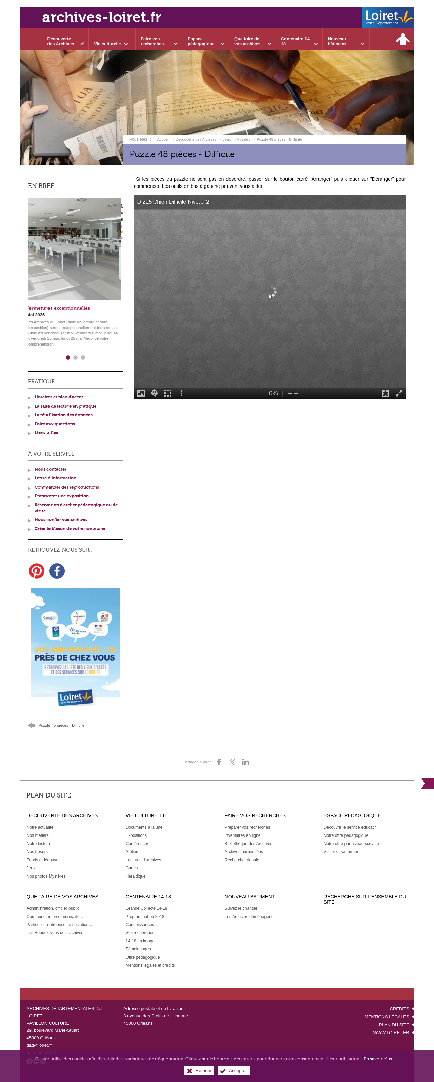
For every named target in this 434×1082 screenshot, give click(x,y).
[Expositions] (136, 835)
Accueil (163, 139)
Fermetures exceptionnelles (60, 308)
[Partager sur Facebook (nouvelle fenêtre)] (219, 762)
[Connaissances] (139, 924)
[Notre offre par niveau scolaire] (351, 843)
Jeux (227, 139)
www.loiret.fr (391, 1032)
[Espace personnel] (403, 39)
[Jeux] (30, 868)
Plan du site (394, 1024)
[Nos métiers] (37, 835)
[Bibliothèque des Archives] (248, 843)
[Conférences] (137, 843)
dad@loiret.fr (39, 1045)
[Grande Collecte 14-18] (146, 908)
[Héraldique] (135, 876)
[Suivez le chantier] (240, 908)
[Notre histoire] (38, 843)
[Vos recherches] (139, 932)
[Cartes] (131, 868)
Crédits (399, 1008)
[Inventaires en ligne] (242, 835)
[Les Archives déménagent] (248, 916)
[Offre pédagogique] (142, 957)
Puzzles (243, 139)
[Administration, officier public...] (54, 908)
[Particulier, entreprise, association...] (59, 924)
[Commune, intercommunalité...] (54, 916)
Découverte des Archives (196, 139)
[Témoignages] (138, 949)
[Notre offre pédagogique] (346, 835)
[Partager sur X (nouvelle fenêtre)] (232, 762)
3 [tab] (83, 357)
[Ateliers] (132, 851)
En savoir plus (378, 1058)
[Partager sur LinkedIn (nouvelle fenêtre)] (245, 762)
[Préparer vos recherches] (247, 827)
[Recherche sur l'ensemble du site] (381, 39)
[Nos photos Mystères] (45, 876)
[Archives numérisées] (243, 851)
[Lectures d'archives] (143, 860)
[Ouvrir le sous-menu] (65, 39)
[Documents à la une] (143, 827)
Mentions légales (386, 1016)
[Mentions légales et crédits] (150, 965)
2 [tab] (75, 357)
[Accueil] (31, 39)
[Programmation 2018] (144, 916)
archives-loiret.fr (101, 17)
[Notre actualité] (39, 827)
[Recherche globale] (241, 860)
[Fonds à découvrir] (43, 860)
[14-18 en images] (140, 941)
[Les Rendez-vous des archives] (54, 932)
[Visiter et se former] (341, 851)
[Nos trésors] (37, 851)
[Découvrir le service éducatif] (350, 827)
